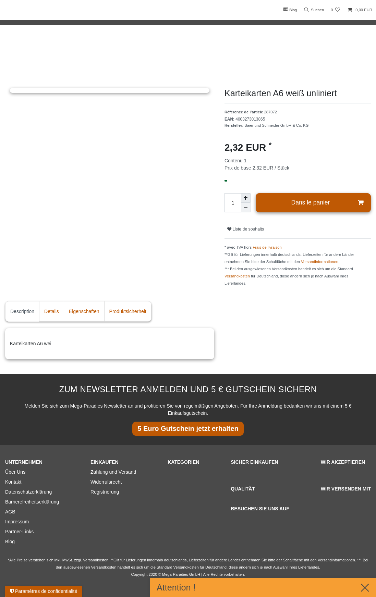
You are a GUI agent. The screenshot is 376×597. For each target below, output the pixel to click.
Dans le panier (327, 203)
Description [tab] (22, 311)
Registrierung (104, 492)
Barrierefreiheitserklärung (32, 502)
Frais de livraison (267, 247)
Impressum (17, 521)
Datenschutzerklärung (28, 492)
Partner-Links (19, 531)
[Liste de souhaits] (335, 10)
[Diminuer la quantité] (246, 207)
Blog (288, 9)
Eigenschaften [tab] (84, 311)
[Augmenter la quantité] (246, 198)
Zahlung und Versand (113, 472)
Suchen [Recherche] (313, 10)
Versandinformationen (319, 262)
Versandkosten (237, 276)
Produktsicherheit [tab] (127, 311)
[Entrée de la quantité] (233, 202)
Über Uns (15, 472)
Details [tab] (51, 311)
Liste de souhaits (245, 229)
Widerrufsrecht (106, 482)
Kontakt (13, 482)
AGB (10, 511)
